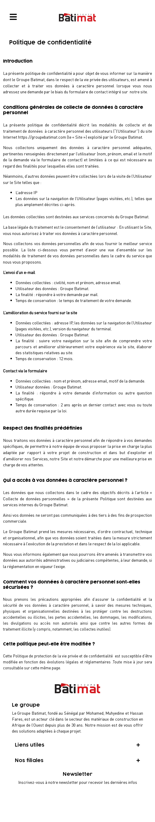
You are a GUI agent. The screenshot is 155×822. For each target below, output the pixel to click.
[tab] (77, 745)
